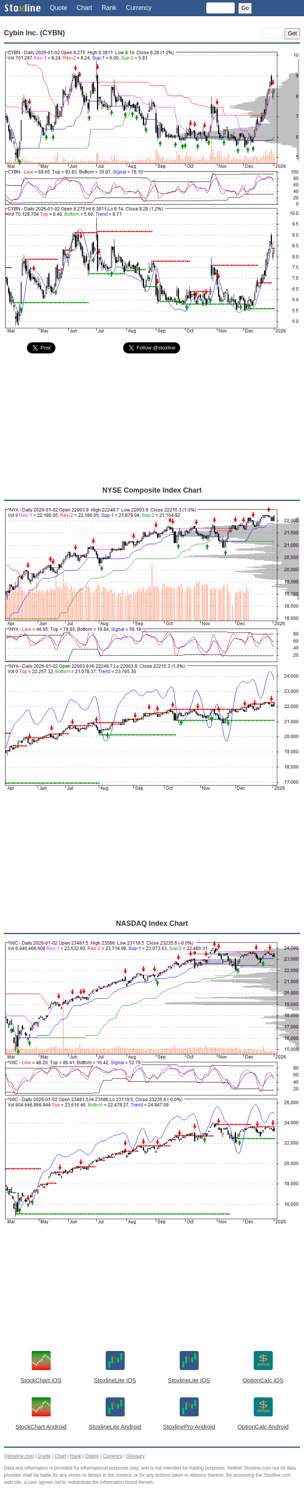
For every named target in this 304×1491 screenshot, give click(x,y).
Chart (84, 7)
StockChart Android (40, 1426)
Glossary (135, 1456)
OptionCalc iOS (263, 1380)
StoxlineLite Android (115, 1426)
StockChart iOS (41, 1380)
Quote (58, 7)
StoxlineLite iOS (115, 1380)
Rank (109, 7)
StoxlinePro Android (189, 1426)
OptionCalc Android (263, 1426)
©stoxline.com (19, 1456)
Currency (139, 7)
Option (92, 1456)
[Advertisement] (152, 419)
